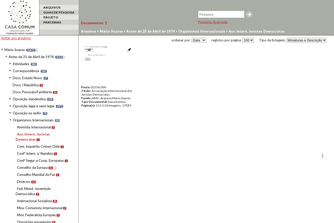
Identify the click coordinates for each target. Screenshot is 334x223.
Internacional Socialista (34, 201)
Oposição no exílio (27, 113)
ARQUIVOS (52, 7)
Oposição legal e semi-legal (33, 106)
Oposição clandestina (29, 99)
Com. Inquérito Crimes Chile (38, 146)
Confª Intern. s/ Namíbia (35, 153)
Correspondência (26, 71)
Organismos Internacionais (33, 120)
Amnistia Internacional (34, 127)
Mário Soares (14, 50)
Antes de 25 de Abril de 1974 (31, 57)
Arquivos (88, 31)
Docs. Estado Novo (27, 78)
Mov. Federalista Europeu (36, 215)
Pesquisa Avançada (213, 22)
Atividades (21, 64)
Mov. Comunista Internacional (39, 208)
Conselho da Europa (32, 167)
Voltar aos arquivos (16, 38)
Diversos (24, 181)
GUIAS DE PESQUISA (58, 12)
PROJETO (50, 17)
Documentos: (94, 23)
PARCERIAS (52, 22)
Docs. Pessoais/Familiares (32, 92)
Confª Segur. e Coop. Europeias (40, 160)
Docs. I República (26, 85)
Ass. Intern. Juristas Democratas (256, 31)
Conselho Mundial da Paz (36, 174)
